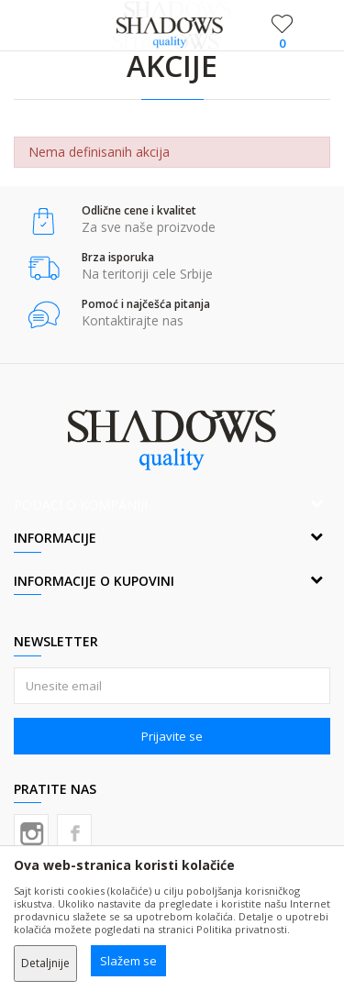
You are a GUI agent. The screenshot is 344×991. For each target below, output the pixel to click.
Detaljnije (45, 963)
